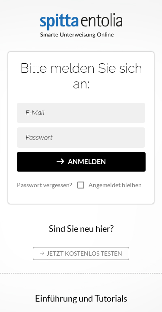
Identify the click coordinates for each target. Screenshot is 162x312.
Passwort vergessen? (44, 185)
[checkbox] (80, 185)
